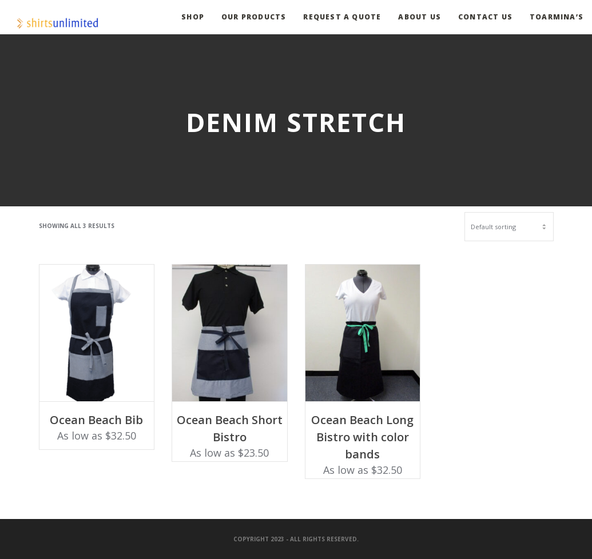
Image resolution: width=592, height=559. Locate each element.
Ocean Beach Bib (96, 420)
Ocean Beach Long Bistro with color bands (362, 437)
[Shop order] (509, 226)
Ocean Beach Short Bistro (230, 428)
